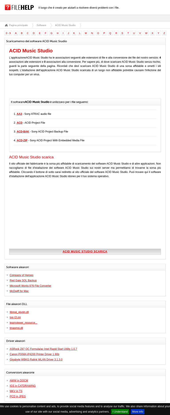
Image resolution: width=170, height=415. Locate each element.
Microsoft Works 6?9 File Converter (30, 285)
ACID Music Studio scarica (85, 251)
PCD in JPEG (18, 396)
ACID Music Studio (65, 25)
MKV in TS (16, 391)
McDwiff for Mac (19, 291)
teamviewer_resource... (23, 322)
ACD (19, 122)
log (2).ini (15, 317)
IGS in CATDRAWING (23, 385)
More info (137, 411)
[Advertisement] (61, 89)
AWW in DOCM (19, 380)
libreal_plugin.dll (19, 312)
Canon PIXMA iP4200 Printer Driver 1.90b (34, 354)
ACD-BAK (23, 131)
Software (41, 25)
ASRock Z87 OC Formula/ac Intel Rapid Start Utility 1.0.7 (43, 349)
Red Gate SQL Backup (23, 280)
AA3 (19, 114)
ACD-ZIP (22, 140)
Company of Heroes (21, 275)
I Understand (120, 411)
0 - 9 (8, 33)
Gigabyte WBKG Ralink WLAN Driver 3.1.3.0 (36, 359)
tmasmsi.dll (16, 328)
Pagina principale (18, 25)
